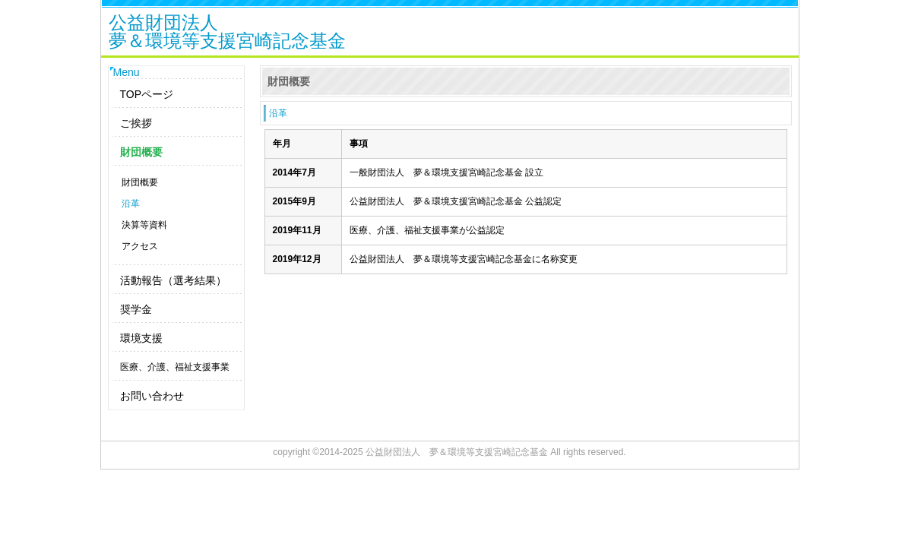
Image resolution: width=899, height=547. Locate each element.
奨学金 (136, 309)
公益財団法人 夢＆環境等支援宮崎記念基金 (457, 452)
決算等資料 (144, 225)
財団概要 (141, 152)
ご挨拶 (136, 123)
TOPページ (147, 94)
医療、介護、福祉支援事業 (174, 367)
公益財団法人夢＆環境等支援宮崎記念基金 (227, 33)
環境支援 (141, 338)
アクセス (140, 246)
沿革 (131, 203)
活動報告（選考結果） (173, 280)
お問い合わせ (152, 396)
